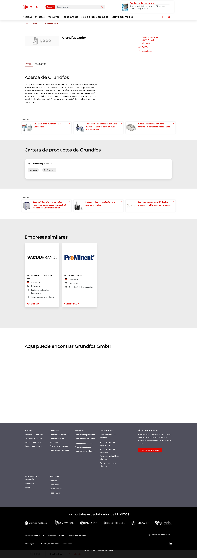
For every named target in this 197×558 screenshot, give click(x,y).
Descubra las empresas (59, 434)
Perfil (29, 64)
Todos (49, 7)
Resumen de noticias (33, 446)
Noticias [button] (27, 17)
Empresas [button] (40, 17)
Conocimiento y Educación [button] (94, 17)
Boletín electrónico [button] (122, 17)
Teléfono (144, 47)
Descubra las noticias (34, 434)
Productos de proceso (84, 443)
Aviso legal (29, 543)
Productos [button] (53, 17)
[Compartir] (162, 17)
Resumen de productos (84, 451)
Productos (40, 64)
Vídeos (27, 487)
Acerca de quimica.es (77, 535)
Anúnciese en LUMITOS (34, 535)
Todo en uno (55, 493)
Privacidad (67, 543)
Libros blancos (56, 488)
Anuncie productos (83, 447)
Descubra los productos (85, 434)
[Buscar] (102, 7)
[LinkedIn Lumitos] (170, 543)
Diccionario (29, 483)
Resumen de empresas (59, 450)
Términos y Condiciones (48, 543)
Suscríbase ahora (150, 450)
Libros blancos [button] (70, 17)
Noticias (53, 480)
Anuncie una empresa (59, 446)
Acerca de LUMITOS (56, 535)
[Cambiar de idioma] (169, 17)
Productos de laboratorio (86, 438)
